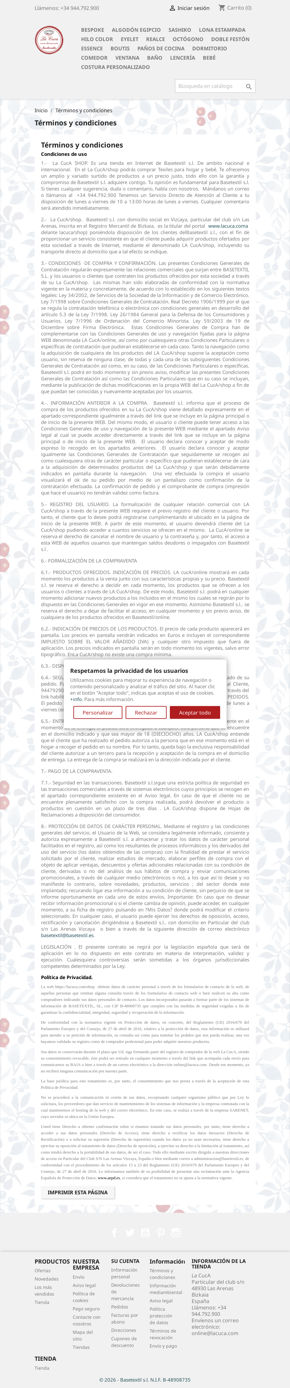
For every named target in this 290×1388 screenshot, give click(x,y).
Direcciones (123, 1330)
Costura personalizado (115, 67)
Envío (78, 1277)
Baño (154, 57)
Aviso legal (84, 1285)
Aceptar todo (195, 712)
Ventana (127, 57)
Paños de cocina (161, 48)
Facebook (114, 1232)
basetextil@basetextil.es (67, 935)
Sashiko (180, 29)
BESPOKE (92, 29)
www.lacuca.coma (228, 226)
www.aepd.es (109, 1177)
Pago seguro (86, 1309)
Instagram (176, 1232)
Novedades (47, 1279)
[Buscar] (215, 86)
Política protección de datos (161, 1315)
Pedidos (119, 1307)
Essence (92, 48)
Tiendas (81, 1347)
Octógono (188, 39)
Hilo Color (97, 39)
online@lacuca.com (215, 1333)
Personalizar (98, 712)
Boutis (120, 48)
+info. (76, 699)
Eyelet (129, 39)
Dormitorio (209, 48)
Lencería (182, 57)
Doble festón (230, 39)
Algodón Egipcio (136, 29)
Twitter (129, 1232)
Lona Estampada (222, 29)
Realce (155, 39)
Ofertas (43, 1270)
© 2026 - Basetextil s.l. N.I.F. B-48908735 (145, 1379)
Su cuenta (125, 1261)
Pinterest (160, 1232)
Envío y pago (163, 1346)
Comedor (94, 57)
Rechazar (146, 712)
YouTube (145, 1232)
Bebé (209, 57)
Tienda (42, 1302)
